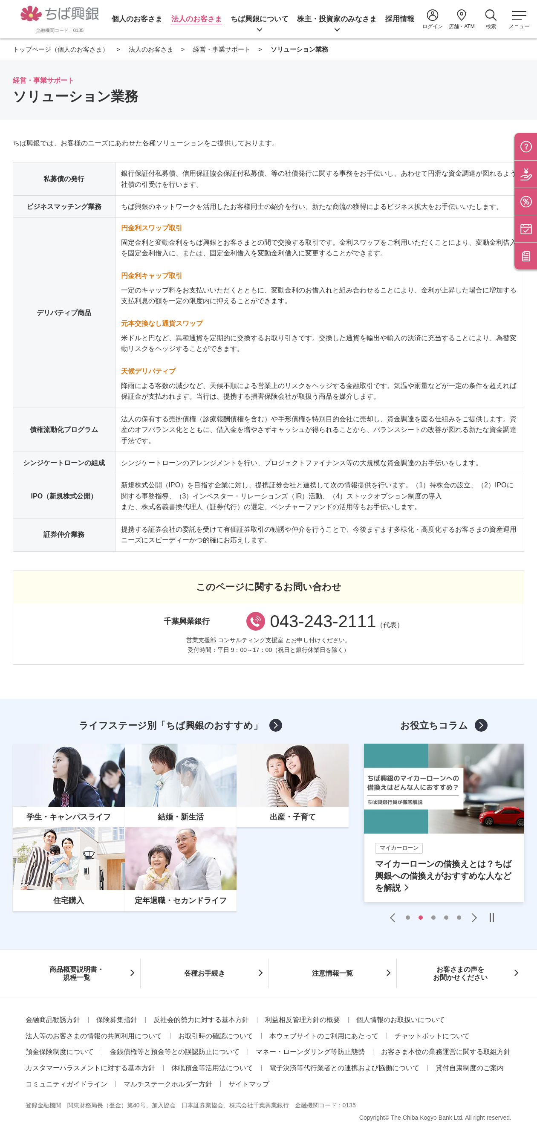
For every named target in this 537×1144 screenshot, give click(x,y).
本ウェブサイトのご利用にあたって (323, 1036)
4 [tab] (446, 917)
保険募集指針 (116, 1019)
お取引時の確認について (215, 1036)
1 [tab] (408, 917)
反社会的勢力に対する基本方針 (201, 1019)
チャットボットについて (432, 1036)
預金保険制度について (60, 1051)
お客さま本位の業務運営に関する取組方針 (446, 1051)
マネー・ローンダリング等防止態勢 (310, 1051)
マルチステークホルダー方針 (168, 1084)
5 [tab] (459, 917)
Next (472, 917)
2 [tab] (421, 917)
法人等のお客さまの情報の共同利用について (94, 1036)
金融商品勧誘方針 (53, 1019)
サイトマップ (248, 1084)
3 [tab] (433, 917)
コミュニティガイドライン (66, 1084)
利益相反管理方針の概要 (302, 1019)
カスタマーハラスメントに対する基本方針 (90, 1068)
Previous (394, 917)
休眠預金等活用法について (212, 1068)
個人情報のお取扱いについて (400, 1019)
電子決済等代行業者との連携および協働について (344, 1068)
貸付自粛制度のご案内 (470, 1068)
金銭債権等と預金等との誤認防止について (175, 1051)
